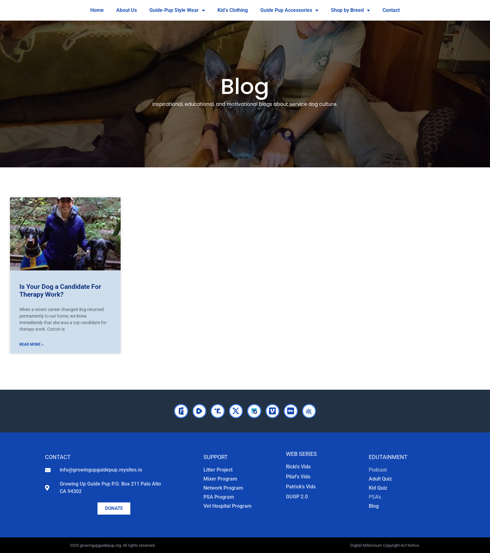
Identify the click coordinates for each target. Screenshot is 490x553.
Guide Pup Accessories (289, 10)
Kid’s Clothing (233, 10)
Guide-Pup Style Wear (177, 10)
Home (97, 10)
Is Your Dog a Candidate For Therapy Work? (60, 290)
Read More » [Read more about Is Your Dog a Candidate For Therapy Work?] (31, 344)
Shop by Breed (350, 10)
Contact (391, 10)
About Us (126, 10)
